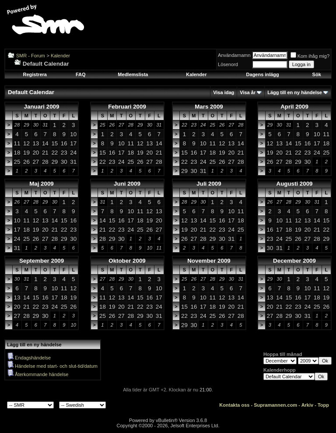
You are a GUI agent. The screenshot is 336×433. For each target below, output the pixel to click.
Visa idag (223, 92)
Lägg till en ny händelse (294, 92)
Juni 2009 (127, 183)
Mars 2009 (209, 106)
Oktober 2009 (126, 260)
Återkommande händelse (41, 374)
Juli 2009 (208, 183)
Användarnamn (234, 55)
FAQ (81, 74)
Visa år (248, 92)
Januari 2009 (42, 106)
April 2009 (294, 106)
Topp (323, 405)
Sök (316, 74)
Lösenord (228, 64)
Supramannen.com (275, 405)
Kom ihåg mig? (309, 56)
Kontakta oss (234, 405)
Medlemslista (133, 74)
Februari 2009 (127, 106)
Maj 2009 (41, 183)
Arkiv (307, 405)
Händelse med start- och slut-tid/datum (56, 366)
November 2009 (209, 260)
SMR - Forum (30, 55)
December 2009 (294, 260)
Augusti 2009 (294, 183)
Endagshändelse (33, 357)
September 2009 (41, 260)
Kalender (60, 55)
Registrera (34, 74)
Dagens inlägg (262, 74)
